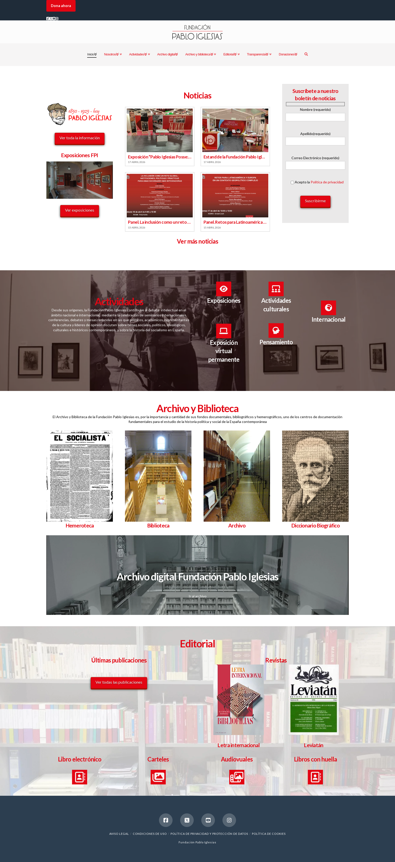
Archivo (236, 525)
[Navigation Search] (306, 54)
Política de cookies (269, 833)
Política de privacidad (327, 182)
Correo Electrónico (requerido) (315, 162)
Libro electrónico (80, 759)
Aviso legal (119, 833)
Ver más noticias (197, 241)
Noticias (197, 95)
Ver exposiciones (79, 210)
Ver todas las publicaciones (118, 682)
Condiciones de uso (150, 833)
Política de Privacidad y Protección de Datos (209, 833)
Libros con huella (315, 759)
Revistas (276, 660)
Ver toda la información (79, 137)
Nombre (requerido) (315, 113)
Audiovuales (237, 759)
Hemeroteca (79, 525)
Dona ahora (61, 6)
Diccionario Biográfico (315, 525)
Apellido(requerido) (315, 137)
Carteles (158, 759)
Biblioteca (158, 525)
